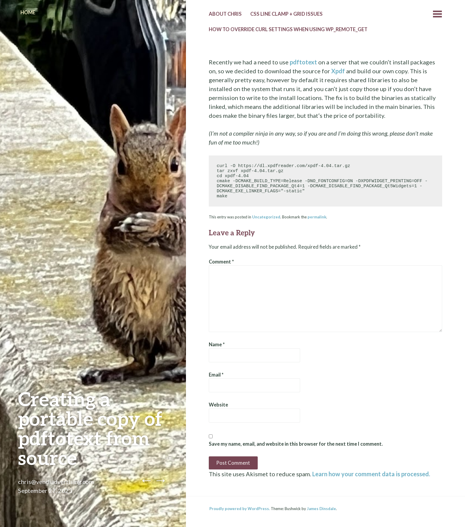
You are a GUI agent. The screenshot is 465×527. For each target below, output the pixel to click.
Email (216, 375)
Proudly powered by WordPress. (239, 508)
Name (217, 344)
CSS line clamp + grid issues (286, 14)
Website (218, 405)
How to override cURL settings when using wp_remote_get (288, 29)
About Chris (225, 14)
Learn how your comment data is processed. (371, 473)
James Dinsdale (321, 508)
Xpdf (338, 70)
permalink (317, 217)
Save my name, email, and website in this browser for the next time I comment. (296, 444)
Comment (221, 262)
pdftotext (303, 62)
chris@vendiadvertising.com (56, 481)
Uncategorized (266, 217)
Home (27, 12)
